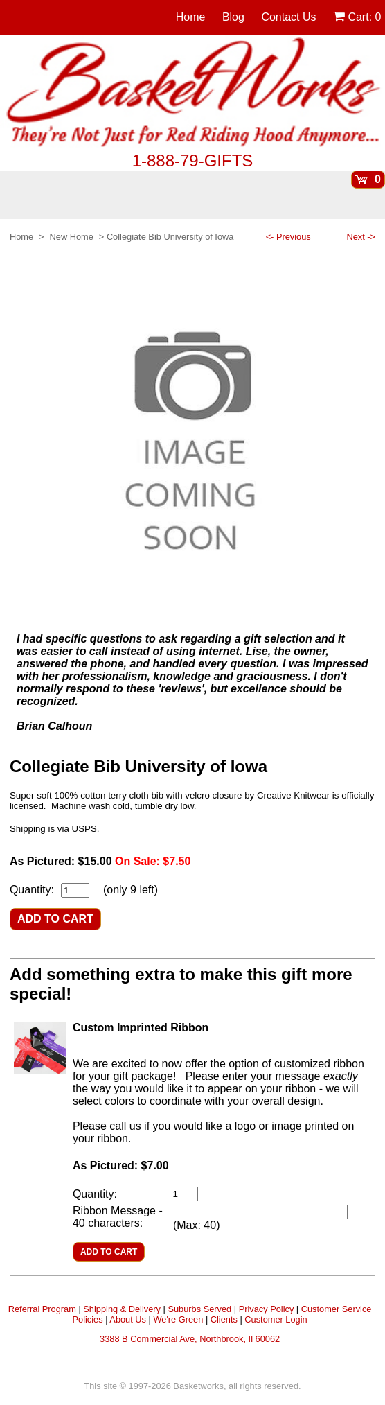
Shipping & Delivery (122, 1309)
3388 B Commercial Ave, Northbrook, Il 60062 (190, 1339)
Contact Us (288, 17)
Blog (233, 17)
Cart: (357, 17)
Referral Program (42, 1309)
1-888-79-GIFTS (192, 160)
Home (191, 17)
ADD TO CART (55, 919)
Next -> (360, 237)
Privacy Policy (266, 1309)
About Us (127, 1319)
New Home (71, 237)
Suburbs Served (199, 1309)
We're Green (178, 1319)
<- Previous (288, 237)
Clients (224, 1319)
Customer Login (275, 1319)
